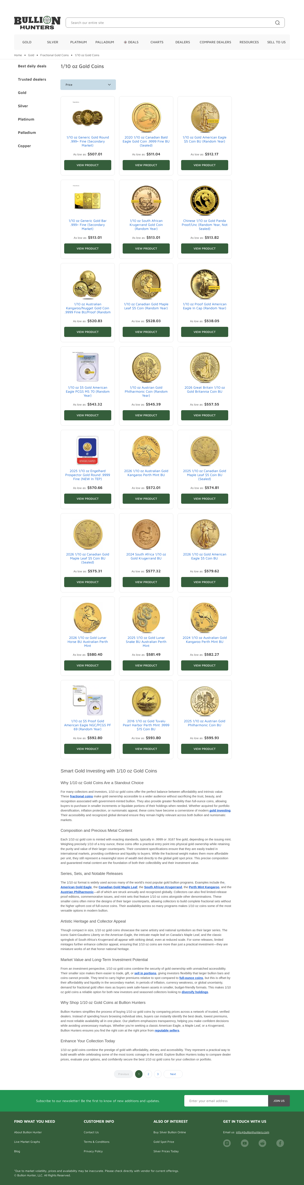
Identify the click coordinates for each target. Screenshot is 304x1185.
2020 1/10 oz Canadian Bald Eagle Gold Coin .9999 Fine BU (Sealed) (146, 141)
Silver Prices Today (166, 1151)
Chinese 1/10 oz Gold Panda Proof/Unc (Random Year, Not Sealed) (205, 225)
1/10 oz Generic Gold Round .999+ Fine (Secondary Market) (87, 141)
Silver (52, 42)
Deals (131, 42)
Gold (26, 42)
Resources (249, 42)
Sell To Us (276, 42)
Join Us (279, 1100)
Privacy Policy (93, 1151)
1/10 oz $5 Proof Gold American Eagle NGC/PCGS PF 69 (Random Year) (87, 725)
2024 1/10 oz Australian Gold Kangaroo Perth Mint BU (205, 639)
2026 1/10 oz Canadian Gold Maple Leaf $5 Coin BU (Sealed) (87, 558)
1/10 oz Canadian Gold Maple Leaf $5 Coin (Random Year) (146, 306)
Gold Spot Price (163, 1141)
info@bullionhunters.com (252, 1132)
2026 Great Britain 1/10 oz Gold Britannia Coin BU (205, 389)
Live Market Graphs (27, 1141)
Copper (24, 146)
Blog (17, 1151)
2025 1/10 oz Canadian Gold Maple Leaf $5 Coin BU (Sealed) (204, 475)
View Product (88, 165)
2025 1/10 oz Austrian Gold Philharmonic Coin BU (204, 723)
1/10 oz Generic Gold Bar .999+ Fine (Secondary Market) (88, 225)
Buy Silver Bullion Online (169, 1132)
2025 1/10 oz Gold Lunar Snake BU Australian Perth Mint (146, 641)
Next (173, 1074)
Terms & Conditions (96, 1141)
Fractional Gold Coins (54, 55)
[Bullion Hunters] (37, 22)
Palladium (104, 42)
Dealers (182, 42)
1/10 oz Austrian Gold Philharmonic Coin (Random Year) (146, 391)
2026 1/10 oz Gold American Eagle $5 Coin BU (204, 556)
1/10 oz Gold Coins (87, 55)
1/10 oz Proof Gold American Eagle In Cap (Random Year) (205, 306)
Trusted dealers (32, 79)
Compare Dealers (215, 42)
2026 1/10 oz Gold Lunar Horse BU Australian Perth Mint (88, 641)
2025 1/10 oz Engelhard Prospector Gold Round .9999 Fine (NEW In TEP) (87, 475)
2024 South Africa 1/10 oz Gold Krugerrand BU (146, 556)
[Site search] (278, 23)
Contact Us (91, 1132)
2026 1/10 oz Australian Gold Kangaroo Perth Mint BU (146, 473)
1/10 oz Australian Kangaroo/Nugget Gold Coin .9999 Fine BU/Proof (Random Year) (88, 310)
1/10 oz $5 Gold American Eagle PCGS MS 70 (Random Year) (88, 391)
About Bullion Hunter (28, 1132)
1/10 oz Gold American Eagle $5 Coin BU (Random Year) (205, 139)
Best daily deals (32, 66)
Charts (157, 42)
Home (18, 55)
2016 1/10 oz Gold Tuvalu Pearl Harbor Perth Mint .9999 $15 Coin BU (146, 725)
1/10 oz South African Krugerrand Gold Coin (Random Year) (146, 225)
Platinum (78, 42)
